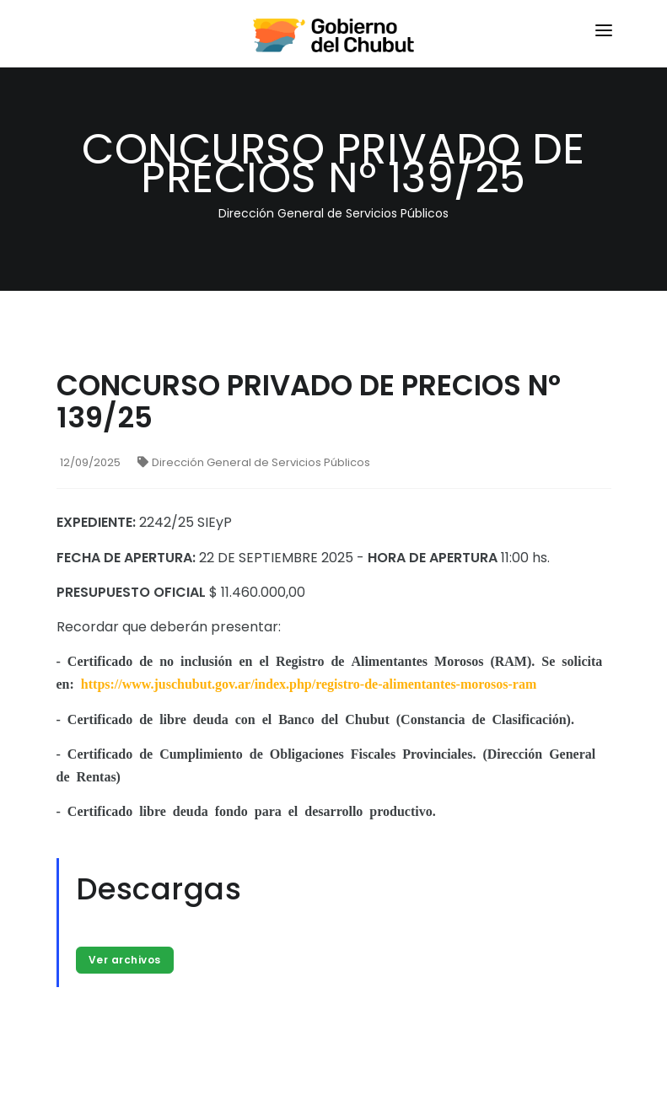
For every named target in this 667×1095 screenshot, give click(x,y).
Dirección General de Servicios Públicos (253, 462)
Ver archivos (125, 960)
